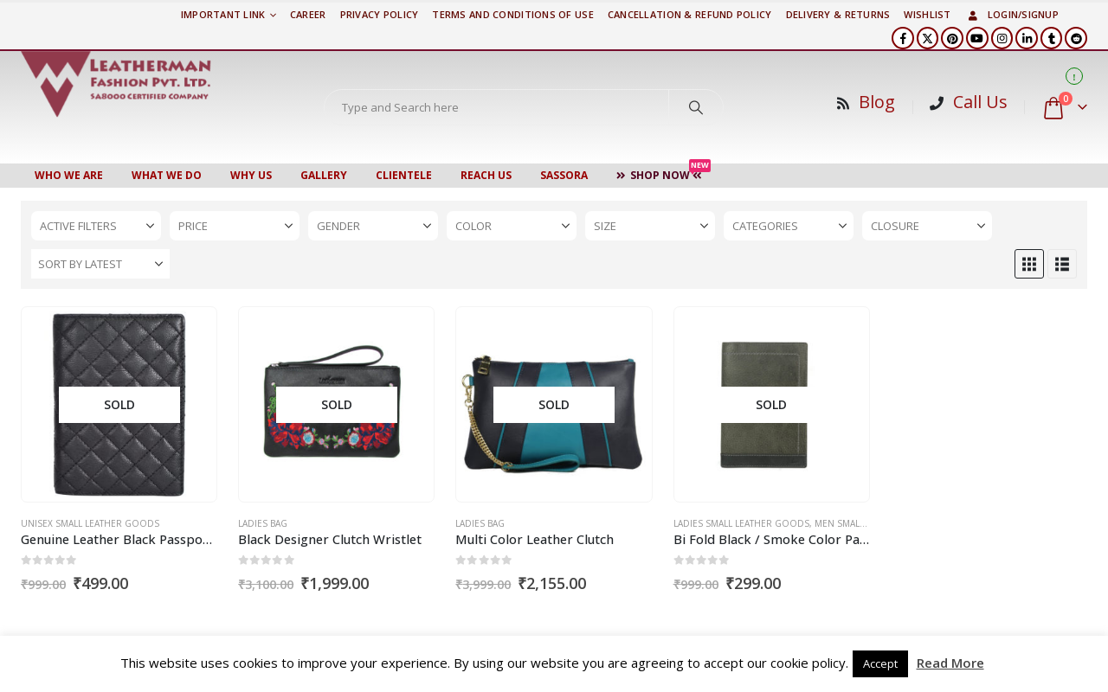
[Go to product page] (119, 405)
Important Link (223, 14)
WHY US (251, 175)
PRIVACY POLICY (379, 14)
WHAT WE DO (167, 175)
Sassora (564, 175)
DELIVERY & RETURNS (838, 14)
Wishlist (927, 14)
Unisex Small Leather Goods (90, 523)
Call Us (980, 101)
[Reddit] (1076, 38)
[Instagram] (1002, 38)
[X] (928, 38)
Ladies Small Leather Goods (741, 523)
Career (308, 14)
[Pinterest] (952, 38)
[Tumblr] (1051, 38)
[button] (1029, 264)
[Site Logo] (116, 84)
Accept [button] (880, 663)
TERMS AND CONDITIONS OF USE (512, 14)
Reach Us (486, 175)
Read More (950, 662)
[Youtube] (977, 38)
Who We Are (69, 175)
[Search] (696, 107)
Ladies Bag (262, 523)
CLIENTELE (404, 175)
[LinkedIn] (1026, 38)
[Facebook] (903, 38)
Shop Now (663, 173)
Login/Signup (1012, 14)
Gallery (323, 175)
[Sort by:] (100, 264)
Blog (877, 101)
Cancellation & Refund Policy (690, 14)
